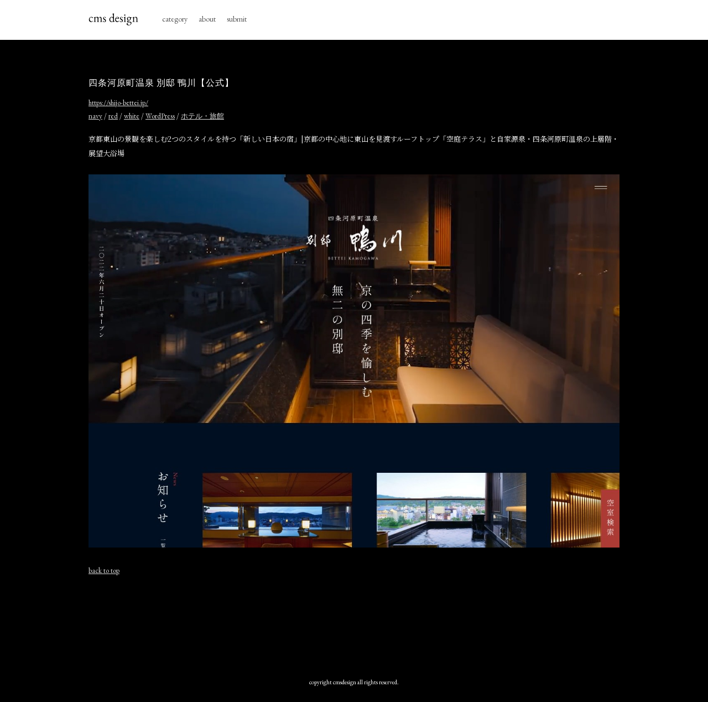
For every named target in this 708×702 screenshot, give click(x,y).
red (113, 116)
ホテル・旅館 (202, 116)
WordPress (160, 116)
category (175, 19)
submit (237, 19)
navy (95, 116)
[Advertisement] (354, 624)
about (207, 19)
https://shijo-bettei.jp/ (118, 102)
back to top (103, 570)
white (131, 116)
